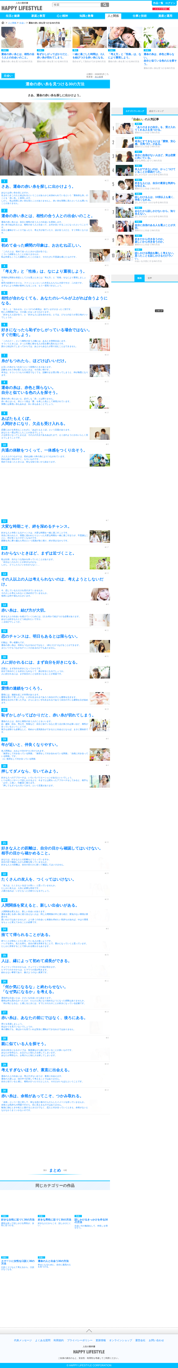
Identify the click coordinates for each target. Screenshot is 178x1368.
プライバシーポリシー (79, 1340)
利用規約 (59, 1340)
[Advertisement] (55, 494)
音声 (150, 278)
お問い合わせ (156, 1340)
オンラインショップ (120, 1340)
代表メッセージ (23, 1340)
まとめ (55, 1170)
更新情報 (101, 1340)
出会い (22, 23)
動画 (139, 278)
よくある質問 (42, 1340)
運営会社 (140, 1340)
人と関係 (12, 23)
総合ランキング (156, 111)
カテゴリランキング (135, 111)
